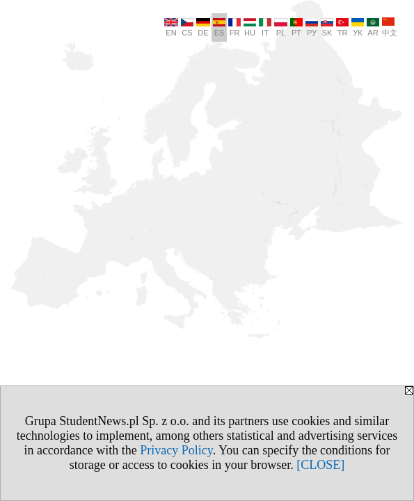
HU (250, 27)
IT (265, 27)
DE (203, 27)
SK (327, 27)
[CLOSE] (320, 465)
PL (280, 27)
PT (296, 27)
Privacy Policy (176, 450)
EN (171, 27)
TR (342, 27)
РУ (311, 27)
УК (357, 27)
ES (219, 27)
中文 (389, 27)
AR (373, 27)
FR (234, 27)
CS (187, 27)
